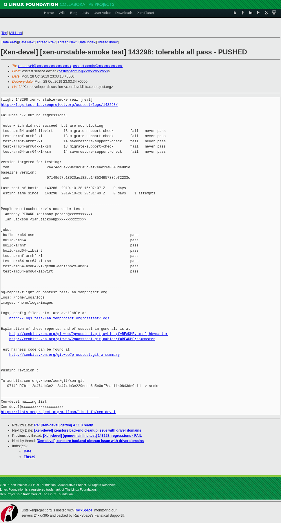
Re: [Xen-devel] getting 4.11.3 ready (63, 425)
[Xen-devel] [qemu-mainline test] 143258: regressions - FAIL (92, 436)
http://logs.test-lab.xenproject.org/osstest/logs (59, 318)
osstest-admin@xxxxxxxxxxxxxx (98, 66)
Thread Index (107, 42)
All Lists (16, 33)
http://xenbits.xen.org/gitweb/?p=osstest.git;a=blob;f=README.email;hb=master (88, 334)
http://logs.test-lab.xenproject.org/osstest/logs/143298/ (59, 104)
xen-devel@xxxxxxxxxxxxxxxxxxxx (44, 66)
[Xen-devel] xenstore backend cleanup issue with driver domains (87, 430)
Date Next (26, 42)
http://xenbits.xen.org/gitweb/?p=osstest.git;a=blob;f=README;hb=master (82, 339)
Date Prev (9, 42)
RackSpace (83, 510)
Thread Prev (45, 42)
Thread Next (66, 42)
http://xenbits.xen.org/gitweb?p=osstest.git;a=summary (64, 354)
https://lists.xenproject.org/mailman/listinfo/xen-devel (58, 412)
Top (4, 33)
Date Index (87, 42)
